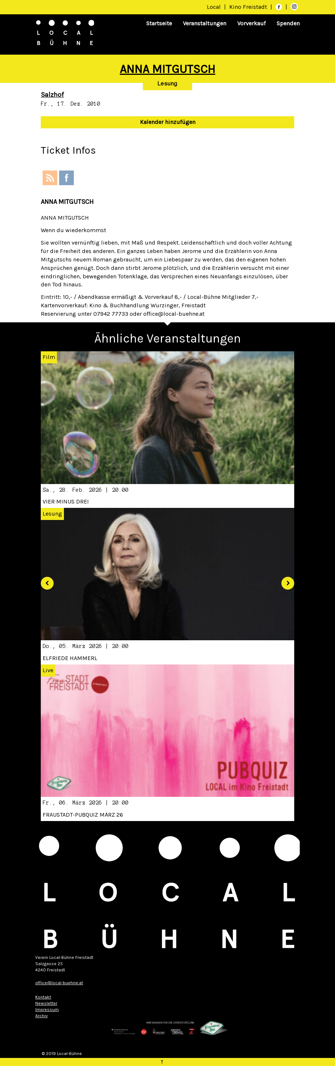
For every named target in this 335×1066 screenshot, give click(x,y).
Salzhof (52, 95)
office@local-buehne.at (59, 982)
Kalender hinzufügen (167, 121)
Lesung (167, 84)
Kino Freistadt (249, 6)
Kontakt (43, 997)
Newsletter (46, 1003)
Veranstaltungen (204, 23)
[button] (44, 580)
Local (214, 6)
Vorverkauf (251, 23)
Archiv (41, 1015)
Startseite (159, 23)
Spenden (288, 23)
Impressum (47, 1009)
